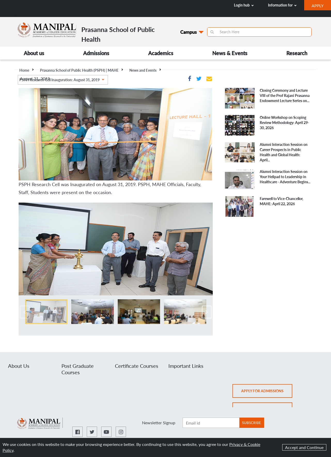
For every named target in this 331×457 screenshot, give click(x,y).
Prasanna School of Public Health (30, 14)
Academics (160, 53)
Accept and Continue (304, 447)
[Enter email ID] (211, 423)
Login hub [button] (244, 5)
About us (34, 53)
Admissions (96, 53)
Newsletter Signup (158, 422)
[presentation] (24, 312)
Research (296, 53)
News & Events (229, 53)
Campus (188, 32)
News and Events (145, 70)
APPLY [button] (321, 6)
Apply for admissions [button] (266, 392)
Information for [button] (282, 5)
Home (26, 70)
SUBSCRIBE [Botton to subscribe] (251, 422)
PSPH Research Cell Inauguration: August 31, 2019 (61, 80)
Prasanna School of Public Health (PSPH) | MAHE (81, 70)
